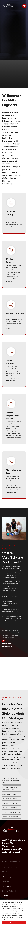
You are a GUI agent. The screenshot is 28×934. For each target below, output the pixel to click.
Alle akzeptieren (14, 922)
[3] (7, 2)
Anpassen (14, 926)
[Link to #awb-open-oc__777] (24, 6)
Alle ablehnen (14, 930)
